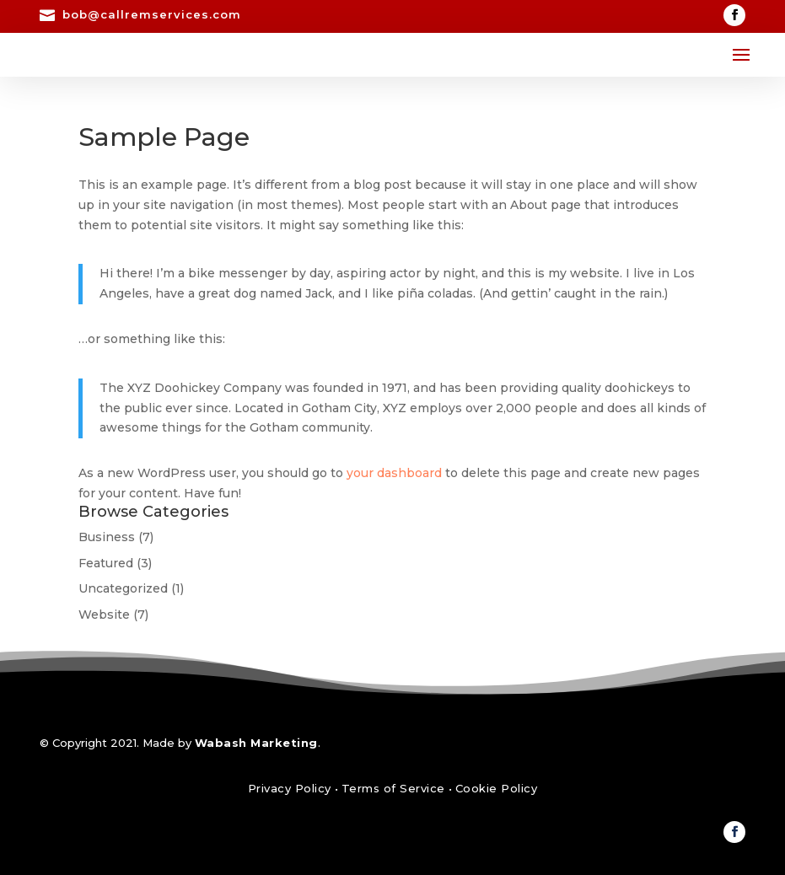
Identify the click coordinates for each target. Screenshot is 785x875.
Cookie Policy (496, 788)
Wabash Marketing (256, 742)
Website (104, 614)
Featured (105, 563)
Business (106, 537)
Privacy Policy (289, 788)
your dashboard (394, 472)
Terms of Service (393, 788)
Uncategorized (123, 588)
